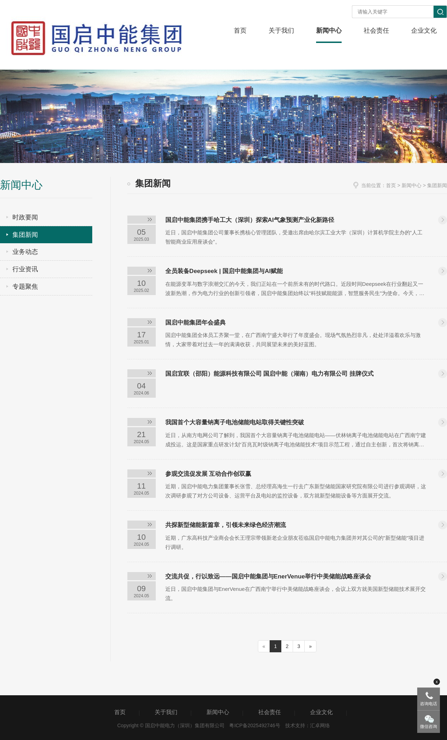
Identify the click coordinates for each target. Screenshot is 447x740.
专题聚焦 (25, 286)
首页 (391, 185)
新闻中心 (411, 185)
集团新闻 (25, 234)
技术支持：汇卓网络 (307, 725)
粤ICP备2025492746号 (254, 725)
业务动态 (25, 251)
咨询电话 (428, 703)
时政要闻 (25, 217)
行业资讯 (25, 269)
